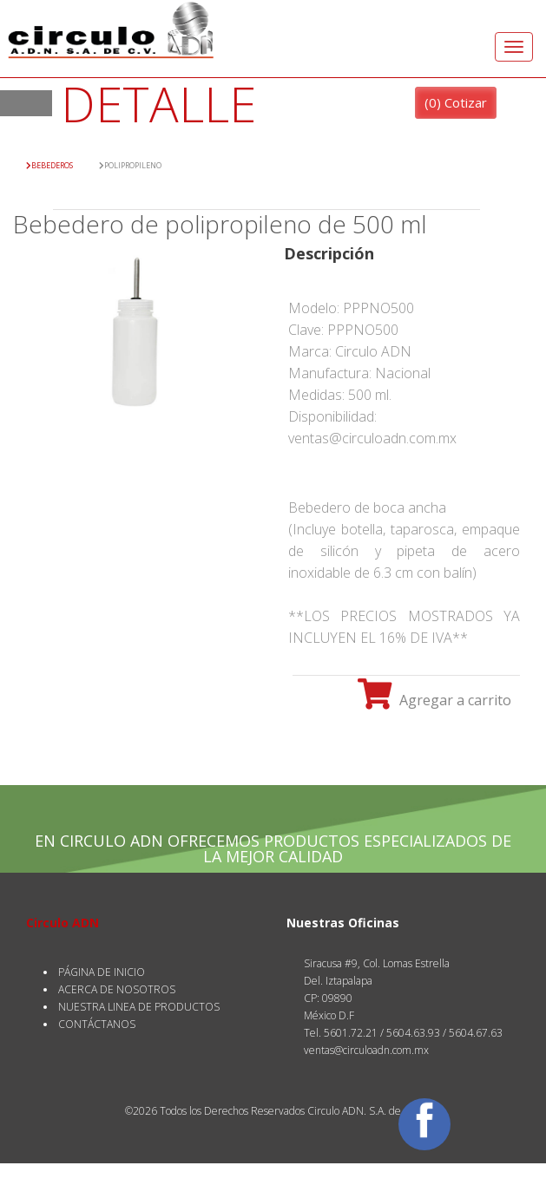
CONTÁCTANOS (96, 1024)
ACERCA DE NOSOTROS (116, 989)
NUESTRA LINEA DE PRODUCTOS (139, 1006)
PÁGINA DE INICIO (101, 972)
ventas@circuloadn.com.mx (366, 1050)
